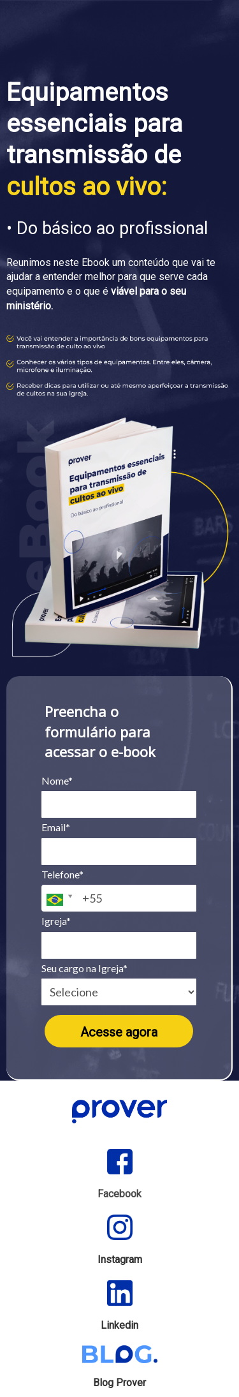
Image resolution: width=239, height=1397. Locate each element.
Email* (55, 827)
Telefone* (62, 874)
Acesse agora (118, 1032)
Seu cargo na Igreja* (84, 968)
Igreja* (56, 921)
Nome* (57, 780)
